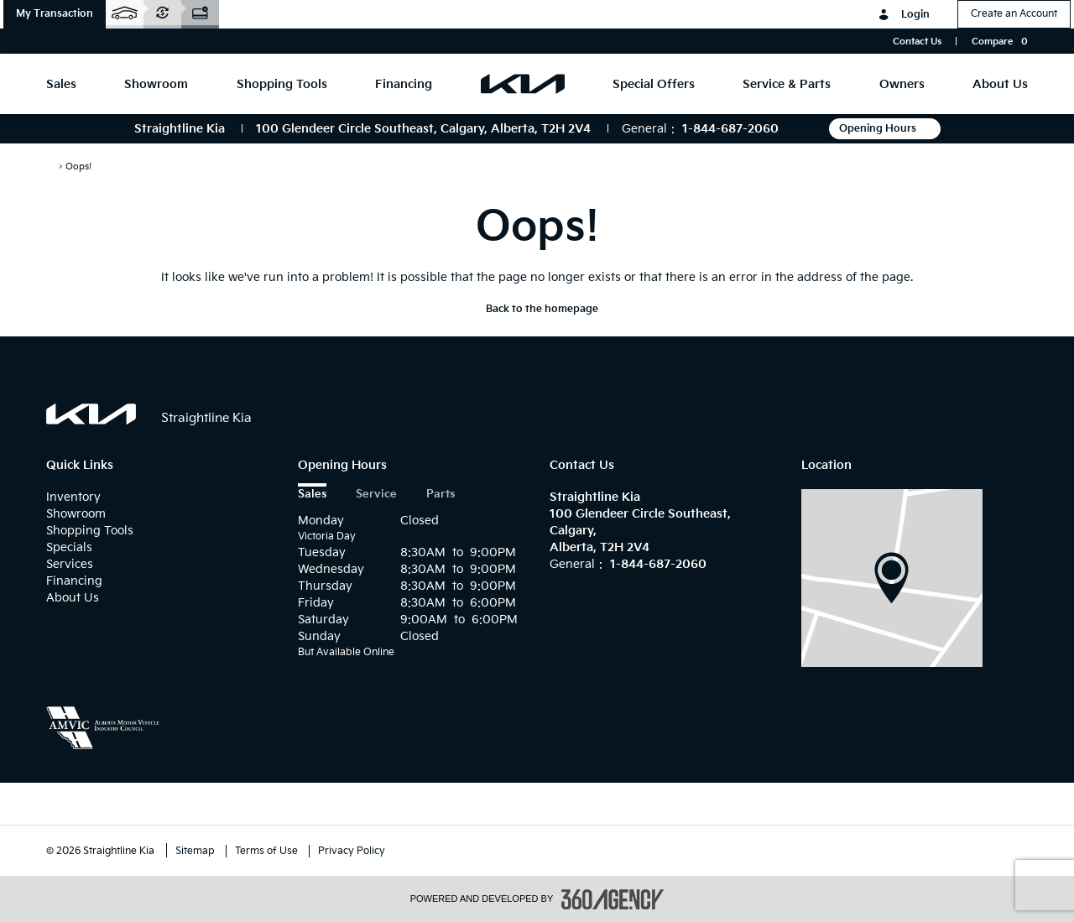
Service (376, 494)
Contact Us (917, 41)
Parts (440, 494)
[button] (54, 14)
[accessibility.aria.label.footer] (612, 899)
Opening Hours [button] (885, 128)
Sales (312, 494)
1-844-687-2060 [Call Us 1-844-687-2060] (730, 129)
